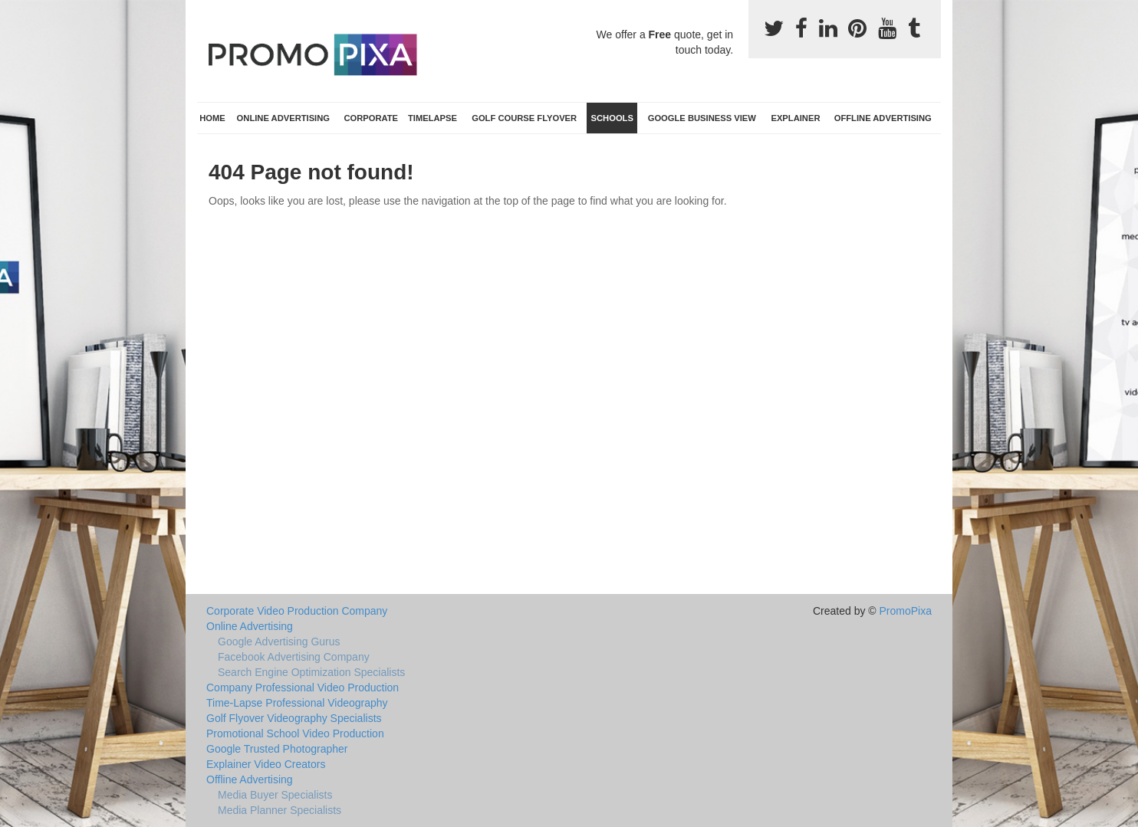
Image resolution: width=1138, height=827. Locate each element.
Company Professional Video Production (302, 687)
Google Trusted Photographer (276, 749)
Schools (612, 118)
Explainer (795, 118)
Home (212, 118)
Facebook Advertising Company (294, 657)
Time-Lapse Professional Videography (297, 703)
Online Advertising (283, 118)
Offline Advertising (883, 118)
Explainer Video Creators (265, 764)
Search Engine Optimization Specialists (311, 672)
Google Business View (702, 118)
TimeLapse (432, 118)
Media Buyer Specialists (275, 795)
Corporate (371, 118)
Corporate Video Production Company (296, 611)
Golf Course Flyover (524, 118)
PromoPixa (906, 611)
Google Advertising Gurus (279, 641)
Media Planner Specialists (279, 810)
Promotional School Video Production (295, 733)
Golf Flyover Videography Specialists (294, 718)
